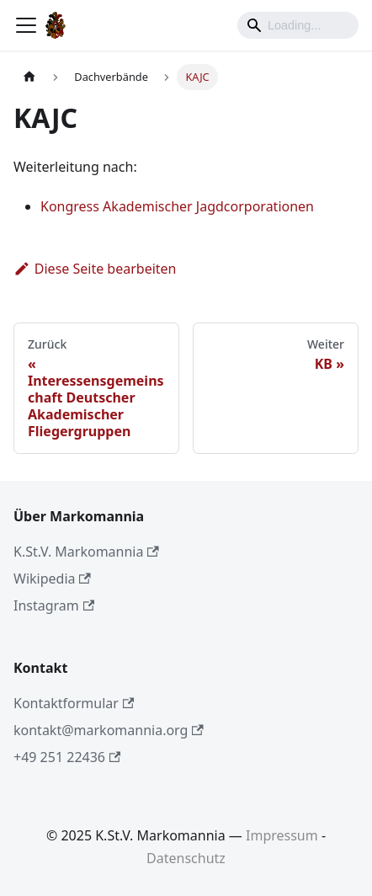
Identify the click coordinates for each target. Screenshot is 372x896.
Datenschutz (186, 858)
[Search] (298, 25)
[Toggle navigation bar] (26, 25)
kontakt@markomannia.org (108, 730)
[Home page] (29, 77)
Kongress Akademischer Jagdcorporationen (177, 206)
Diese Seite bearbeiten (95, 268)
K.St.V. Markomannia (86, 551)
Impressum (282, 835)
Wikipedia (52, 578)
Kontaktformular (73, 703)
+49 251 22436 (66, 757)
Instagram (53, 605)
